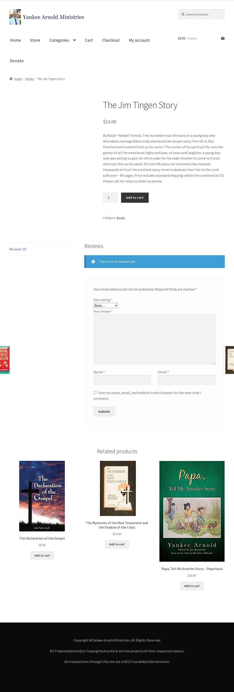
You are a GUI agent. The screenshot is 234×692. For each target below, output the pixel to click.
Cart (89, 40)
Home (15, 40)
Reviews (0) (17, 249)
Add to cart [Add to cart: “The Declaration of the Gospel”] (42, 555)
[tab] (42, 249)
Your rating (103, 300)
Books (30, 79)
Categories (59, 40)
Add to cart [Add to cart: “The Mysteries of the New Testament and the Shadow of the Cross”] (117, 544)
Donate (17, 60)
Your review (103, 311)
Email (163, 372)
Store (35, 40)
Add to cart (135, 197)
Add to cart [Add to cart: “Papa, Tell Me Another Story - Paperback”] (192, 586)
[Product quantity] (110, 198)
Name (99, 372)
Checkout (111, 40)
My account (139, 40)
